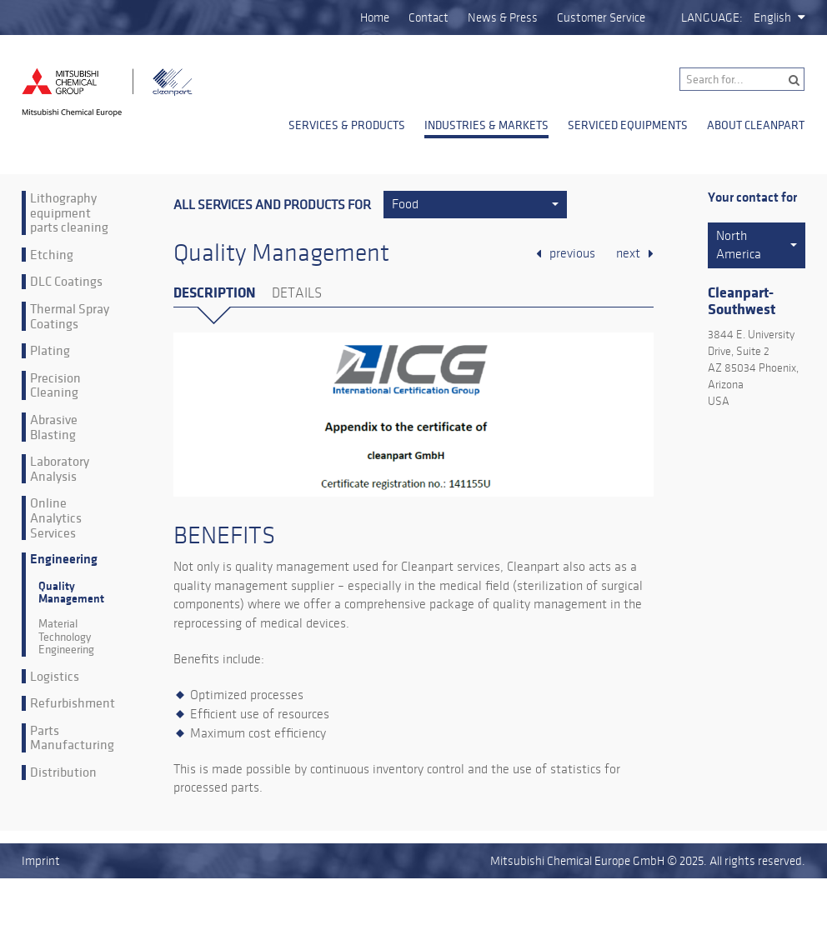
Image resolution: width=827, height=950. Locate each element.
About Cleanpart (755, 125)
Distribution (63, 772)
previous (572, 253)
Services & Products (346, 125)
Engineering (64, 559)
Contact (428, 17)
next (628, 253)
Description (214, 293)
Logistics (54, 676)
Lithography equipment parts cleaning (69, 213)
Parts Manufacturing (72, 737)
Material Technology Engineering (66, 637)
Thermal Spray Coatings (69, 316)
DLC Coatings (66, 281)
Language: (712, 17)
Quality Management (71, 592)
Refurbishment (72, 703)
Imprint (41, 861)
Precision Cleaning (55, 385)
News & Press (503, 17)
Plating (50, 350)
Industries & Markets (486, 125)
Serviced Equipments (628, 125)
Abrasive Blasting (54, 427)
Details (297, 293)
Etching (51, 255)
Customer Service (601, 17)
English (772, 17)
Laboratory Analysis (59, 468)
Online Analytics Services (56, 518)
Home (374, 17)
